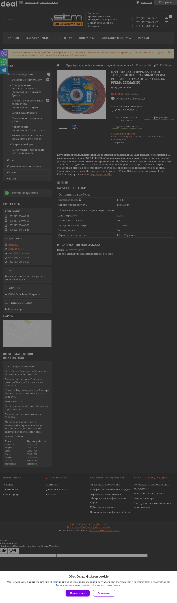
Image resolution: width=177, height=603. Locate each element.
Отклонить (104, 593)
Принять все (77, 593)
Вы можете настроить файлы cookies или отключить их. (87, 585)
